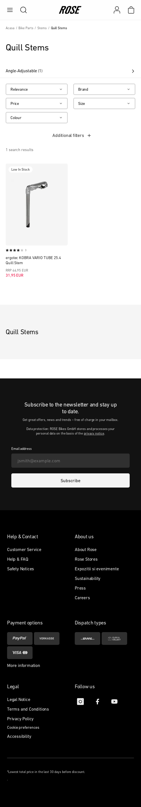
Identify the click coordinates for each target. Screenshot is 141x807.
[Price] (37, 103)
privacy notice (94, 433)
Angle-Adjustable (70, 70)
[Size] (104, 103)
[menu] (10, 10)
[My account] (117, 10)
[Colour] (37, 117)
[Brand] (104, 89)
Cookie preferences (23, 727)
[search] (20, 10)
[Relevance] (37, 89)
